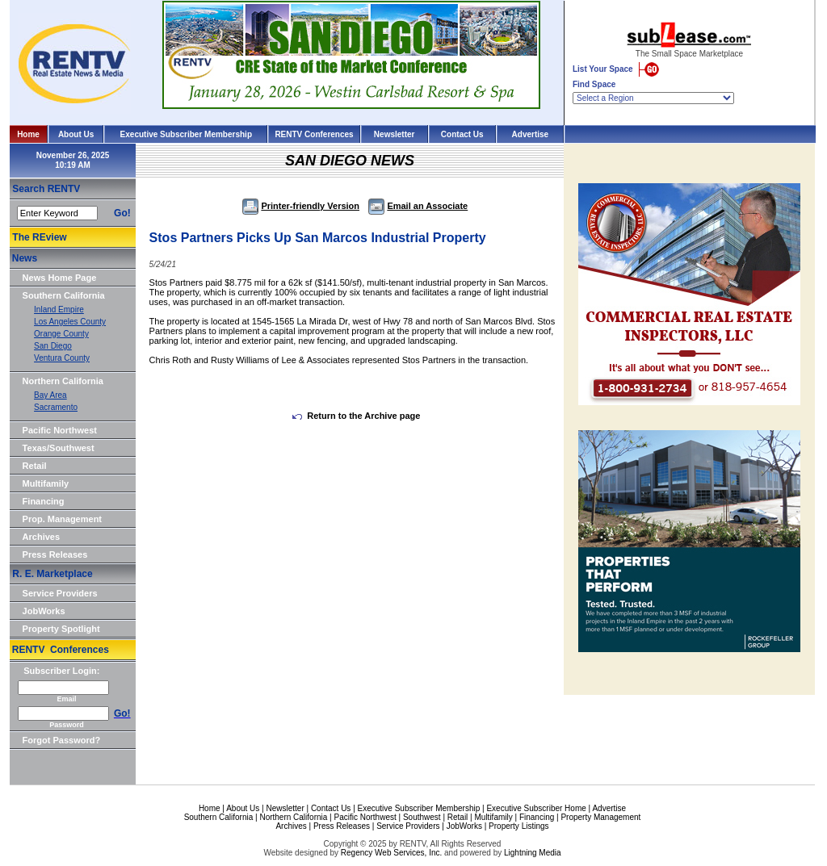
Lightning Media (532, 852)
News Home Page (60, 277)
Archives (41, 537)
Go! (122, 213)
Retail (35, 466)
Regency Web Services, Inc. (391, 852)
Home (28, 134)
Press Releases (55, 554)
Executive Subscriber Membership (186, 134)
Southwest (422, 817)
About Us (76, 134)
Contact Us (462, 134)
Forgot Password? (62, 740)
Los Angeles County (70, 321)
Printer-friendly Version (300, 206)
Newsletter (394, 134)
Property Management (600, 817)
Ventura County (62, 358)
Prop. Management (62, 519)
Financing (44, 501)
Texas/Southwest (58, 448)
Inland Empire (59, 309)
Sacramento (56, 407)
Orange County (61, 333)
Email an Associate (418, 206)
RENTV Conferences (314, 134)
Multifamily (46, 483)
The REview (39, 237)
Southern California (64, 295)
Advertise (530, 134)
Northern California (63, 381)
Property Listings (518, 826)
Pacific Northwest (60, 430)
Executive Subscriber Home (536, 808)
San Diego (53, 345)
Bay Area (50, 395)
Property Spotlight (61, 629)
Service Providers (60, 593)
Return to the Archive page (356, 415)
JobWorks (44, 611)
